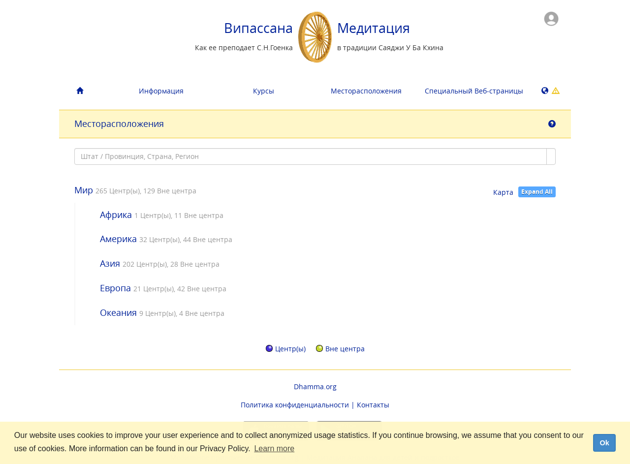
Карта (503, 192)
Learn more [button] (274, 448)
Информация (161, 90)
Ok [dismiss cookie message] (604, 443)
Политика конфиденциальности (295, 404)
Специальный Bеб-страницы (472, 90)
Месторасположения (366, 90)
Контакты (373, 404)
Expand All (537, 191)
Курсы (263, 90)
